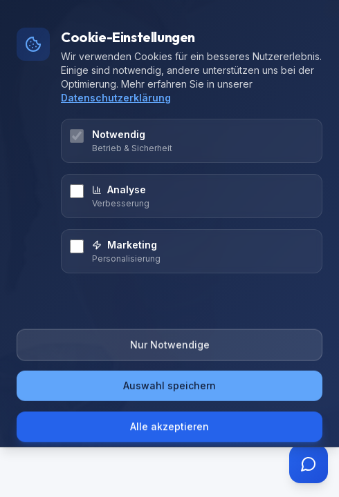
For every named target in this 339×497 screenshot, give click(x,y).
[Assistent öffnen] (308, 464)
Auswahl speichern (169, 390)
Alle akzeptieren (169, 428)
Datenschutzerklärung (116, 98)
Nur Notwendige (170, 349)
